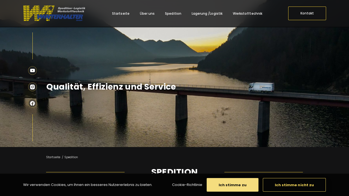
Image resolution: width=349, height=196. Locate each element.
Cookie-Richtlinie (187, 184)
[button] (232, 185)
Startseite (53, 157)
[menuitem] (121, 13)
